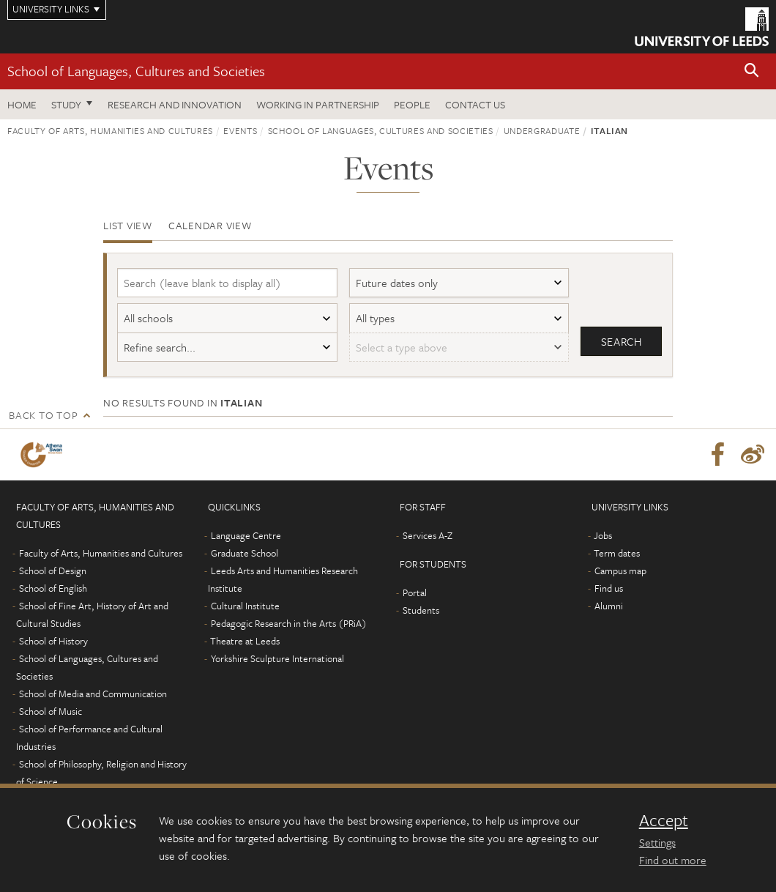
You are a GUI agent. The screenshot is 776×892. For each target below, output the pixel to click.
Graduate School (244, 553)
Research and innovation (175, 104)
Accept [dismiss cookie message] (663, 820)
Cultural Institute (245, 605)
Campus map (620, 570)
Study (66, 104)
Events (240, 130)
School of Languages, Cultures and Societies (136, 71)
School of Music (50, 711)
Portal (415, 592)
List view (127, 225)
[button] (752, 71)
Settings (657, 842)
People (412, 104)
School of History (53, 640)
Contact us (475, 104)
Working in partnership (317, 104)
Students (421, 610)
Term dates (617, 553)
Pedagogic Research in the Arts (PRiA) (289, 623)
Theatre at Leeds (245, 640)
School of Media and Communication (93, 693)
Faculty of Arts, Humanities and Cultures (110, 130)
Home (22, 104)
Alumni (608, 605)
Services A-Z (427, 535)
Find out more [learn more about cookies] (672, 860)
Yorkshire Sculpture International (277, 658)
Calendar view (210, 225)
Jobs (603, 535)
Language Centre (246, 535)
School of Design (52, 570)
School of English (53, 588)
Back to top (43, 415)
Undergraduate (542, 130)
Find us (608, 588)
